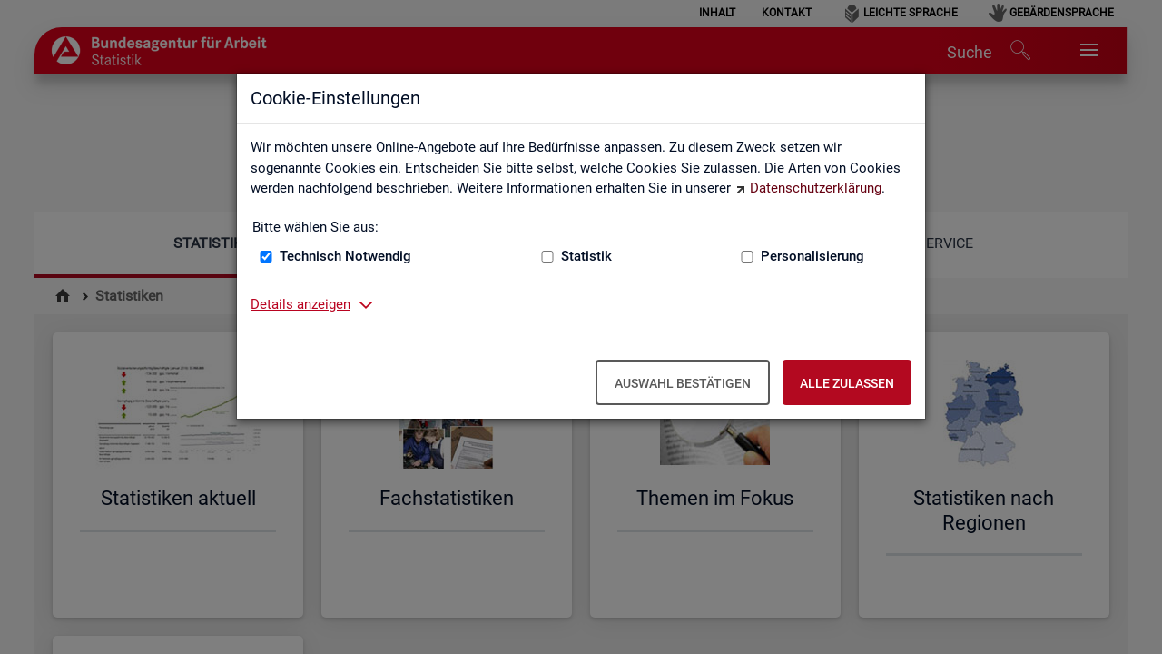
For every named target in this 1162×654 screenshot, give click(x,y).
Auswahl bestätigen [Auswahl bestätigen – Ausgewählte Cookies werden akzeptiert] (683, 383)
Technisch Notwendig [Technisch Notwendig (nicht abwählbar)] (345, 256)
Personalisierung (812, 256)
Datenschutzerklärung (815, 188)
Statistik (586, 256)
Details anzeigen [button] (300, 304)
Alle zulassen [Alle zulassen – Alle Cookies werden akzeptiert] (847, 383)
